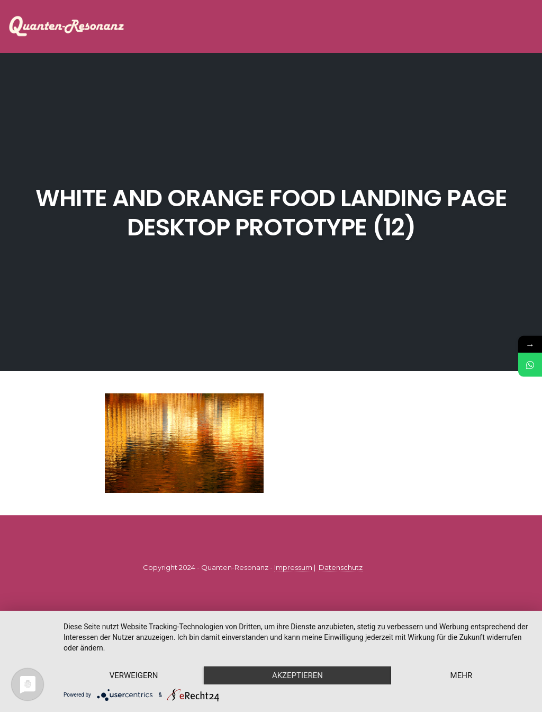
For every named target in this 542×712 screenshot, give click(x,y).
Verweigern (134, 675)
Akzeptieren (297, 675)
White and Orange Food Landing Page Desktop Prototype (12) (271, 212)
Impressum (293, 567)
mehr (461, 675)
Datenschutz (341, 567)
